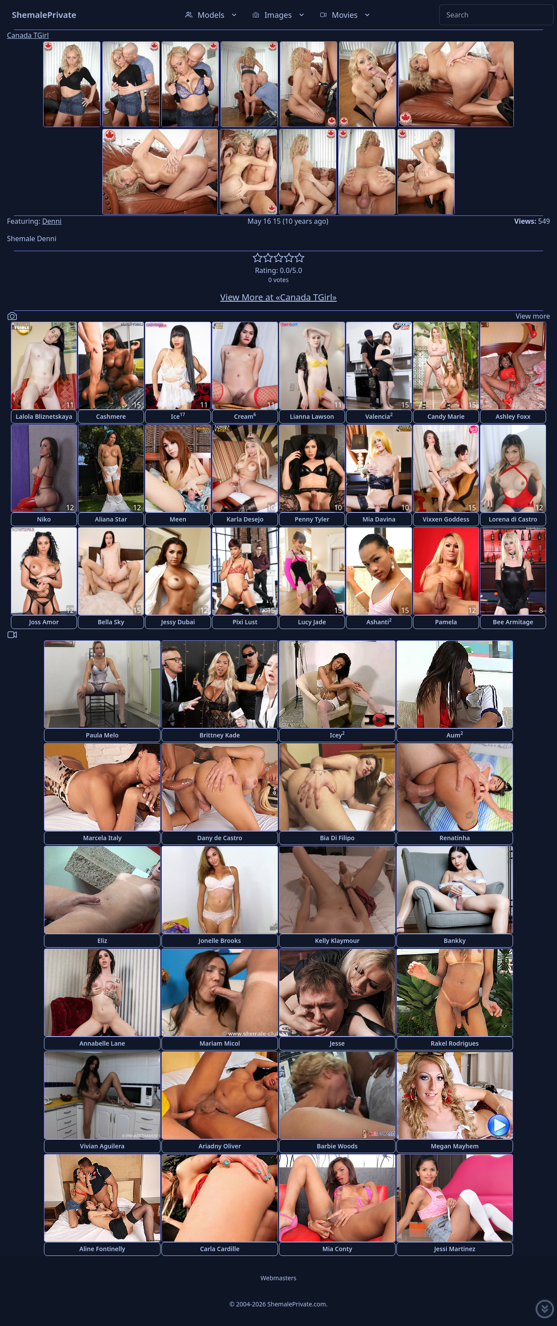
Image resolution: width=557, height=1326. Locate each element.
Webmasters (278, 1278)
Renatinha (455, 838)
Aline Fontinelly (102, 1249)
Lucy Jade (312, 622)
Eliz (102, 940)
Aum (454, 734)
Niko (44, 519)
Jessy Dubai (178, 622)
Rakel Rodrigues (455, 1043)
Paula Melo (102, 735)
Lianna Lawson (312, 416)
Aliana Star (111, 519)
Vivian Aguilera (102, 1146)
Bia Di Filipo (337, 838)
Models (211, 15)
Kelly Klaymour (337, 940)
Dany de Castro (219, 838)
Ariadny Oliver (219, 1146)
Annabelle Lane (102, 1043)
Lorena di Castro (513, 519)
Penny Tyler (312, 519)
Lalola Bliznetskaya (44, 416)
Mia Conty (337, 1249)
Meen (178, 519)
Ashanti (379, 621)
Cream (245, 416)
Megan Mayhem (455, 1146)
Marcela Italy (102, 838)
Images (279, 15)
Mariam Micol (219, 1043)
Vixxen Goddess (446, 519)
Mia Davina (379, 519)
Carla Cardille (220, 1249)
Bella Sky (111, 622)
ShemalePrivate (44, 14)
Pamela (446, 622)
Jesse (337, 1043)
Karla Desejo (244, 519)
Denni (52, 221)
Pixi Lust (244, 622)
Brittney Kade (220, 735)
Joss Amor (44, 622)
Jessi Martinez (455, 1249)
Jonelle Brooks (219, 940)
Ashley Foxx (513, 416)
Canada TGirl (28, 35)
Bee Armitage (513, 622)
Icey (337, 734)
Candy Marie (446, 416)
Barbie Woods (337, 1146)
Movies (346, 15)
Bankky (455, 940)
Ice (178, 416)
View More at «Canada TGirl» (278, 297)
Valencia (379, 416)
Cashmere (111, 416)
